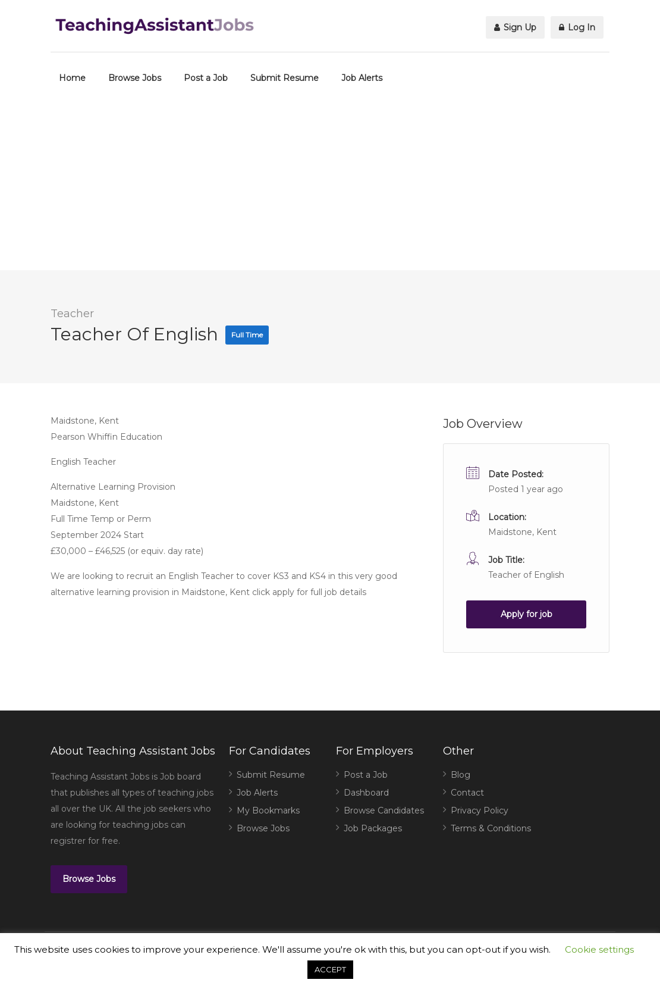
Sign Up (515, 27)
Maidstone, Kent (522, 532)
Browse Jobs (134, 78)
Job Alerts (361, 78)
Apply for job (526, 614)
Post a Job (206, 78)
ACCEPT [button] (330, 969)
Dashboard (366, 792)
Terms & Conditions (491, 828)
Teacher (72, 313)
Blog (460, 774)
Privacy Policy (479, 810)
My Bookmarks (268, 810)
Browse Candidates (384, 810)
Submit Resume (284, 78)
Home (72, 78)
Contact (467, 792)
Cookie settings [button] (599, 949)
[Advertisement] (330, 187)
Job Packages (373, 828)
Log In (577, 27)
